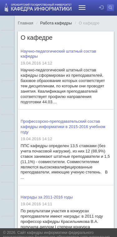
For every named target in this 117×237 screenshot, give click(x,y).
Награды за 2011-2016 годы (47, 197)
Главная (25, 23)
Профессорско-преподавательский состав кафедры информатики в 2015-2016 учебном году (63, 126)
